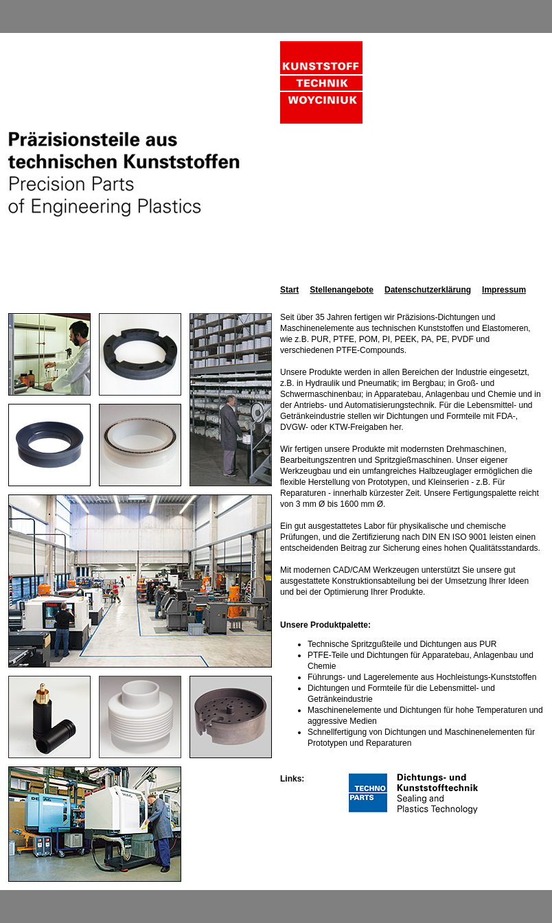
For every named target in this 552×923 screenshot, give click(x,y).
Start (289, 290)
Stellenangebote (341, 290)
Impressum (504, 290)
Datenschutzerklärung (427, 290)
